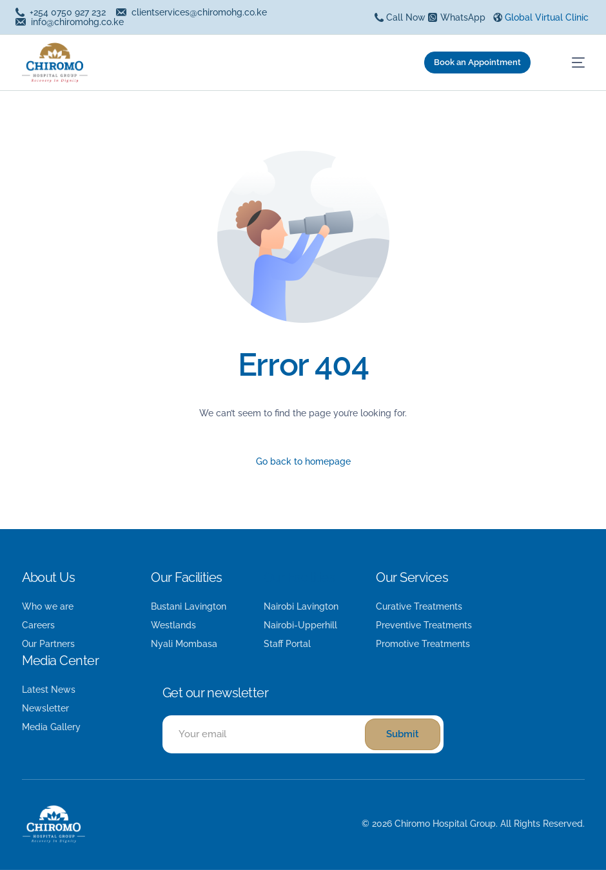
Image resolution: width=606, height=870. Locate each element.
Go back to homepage (303, 461)
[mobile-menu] (568, 62)
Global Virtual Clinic (547, 17)
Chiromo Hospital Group (445, 823)
